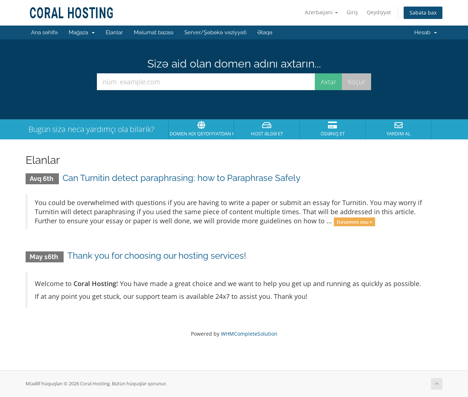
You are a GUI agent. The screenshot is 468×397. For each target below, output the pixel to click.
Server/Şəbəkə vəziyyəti (215, 32)
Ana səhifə (44, 32)
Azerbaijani (321, 12)
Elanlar (114, 32)
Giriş (352, 12)
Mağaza (82, 32)
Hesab (425, 32)
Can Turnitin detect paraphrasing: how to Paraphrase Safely (182, 178)
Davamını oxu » (354, 221)
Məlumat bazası (153, 32)
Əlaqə (264, 32)
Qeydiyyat (379, 12)
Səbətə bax (423, 12)
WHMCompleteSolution (249, 333)
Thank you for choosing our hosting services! (156, 255)
